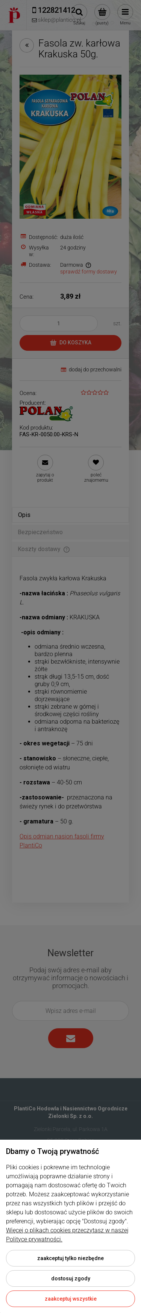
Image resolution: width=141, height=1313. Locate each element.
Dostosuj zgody (70, 1278)
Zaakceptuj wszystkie (71, 1299)
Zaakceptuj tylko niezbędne (70, 1258)
